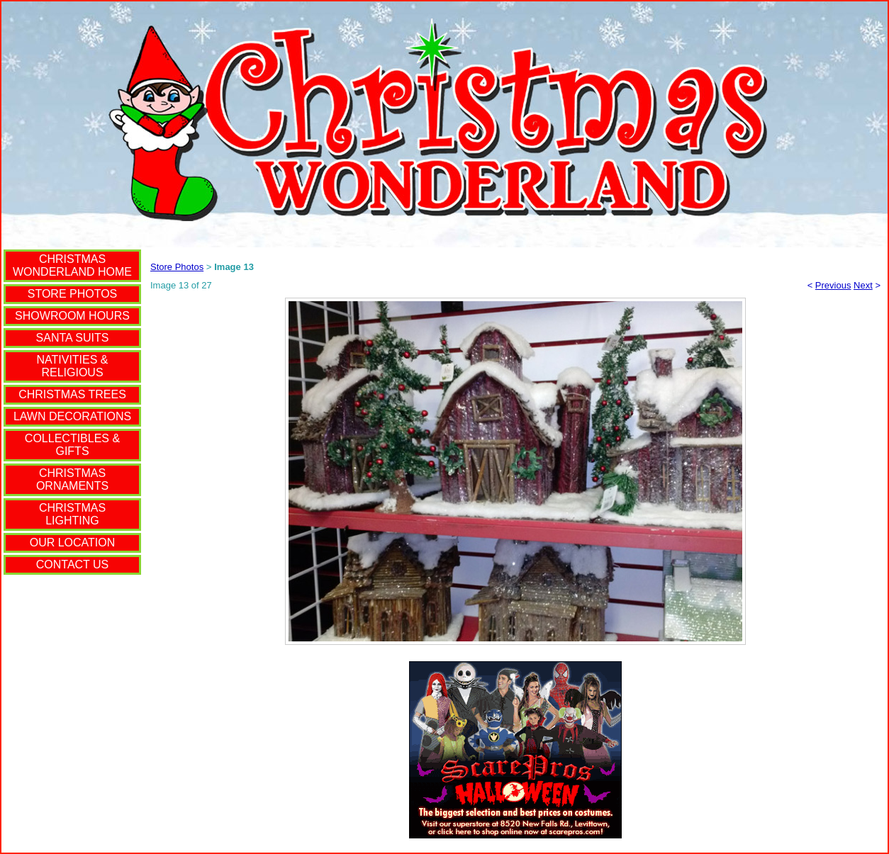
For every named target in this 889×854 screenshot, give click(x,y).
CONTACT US (72, 564)
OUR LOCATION (73, 542)
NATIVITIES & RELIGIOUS (72, 366)
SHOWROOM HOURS (72, 316)
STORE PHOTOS (73, 294)
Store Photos (176, 267)
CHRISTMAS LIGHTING (72, 514)
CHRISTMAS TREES (72, 394)
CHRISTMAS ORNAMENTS (72, 479)
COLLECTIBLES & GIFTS (72, 444)
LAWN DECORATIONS (72, 416)
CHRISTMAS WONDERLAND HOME (72, 265)
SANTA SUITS (72, 338)
